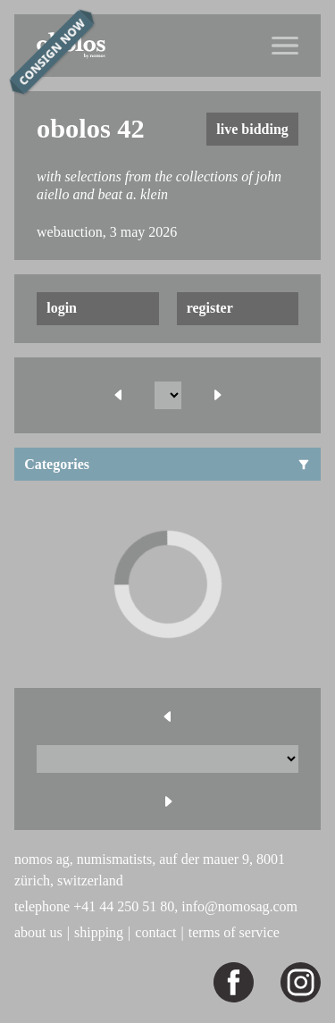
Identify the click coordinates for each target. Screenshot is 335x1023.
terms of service (234, 932)
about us (38, 932)
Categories (167, 464)
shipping (98, 932)
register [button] (210, 307)
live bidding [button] (252, 129)
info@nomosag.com (239, 906)
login (61, 307)
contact (155, 932)
